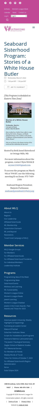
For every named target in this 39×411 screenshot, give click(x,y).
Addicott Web (23, 405)
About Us (7, 212)
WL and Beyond (10, 232)
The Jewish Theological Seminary (17, 342)
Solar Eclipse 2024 (11, 370)
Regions (7, 215)
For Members (9, 253)
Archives (7, 9)
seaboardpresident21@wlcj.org (19, 191)
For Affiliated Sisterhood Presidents (18, 259)
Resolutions (8, 235)
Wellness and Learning (13, 286)
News (14, 12)
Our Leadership (10, 219)
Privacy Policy (26, 401)
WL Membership (10, 225)
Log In (6, 16)
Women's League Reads (13, 296)
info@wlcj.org (19, 391)
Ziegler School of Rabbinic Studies (17, 345)
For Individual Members (13, 262)
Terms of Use (13, 401)
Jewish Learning (10, 299)
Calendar (7, 12)
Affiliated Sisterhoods (12, 222)
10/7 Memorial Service (12, 348)
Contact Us (22, 12)
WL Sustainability (11, 290)
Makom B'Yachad (11, 329)
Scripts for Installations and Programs (19, 335)
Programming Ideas (12, 280)
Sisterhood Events (11, 283)
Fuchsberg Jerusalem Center (15, 326)
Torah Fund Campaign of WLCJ (16, 238)
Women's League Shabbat (14, 303)
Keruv (6, 367)
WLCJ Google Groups (12, 249)
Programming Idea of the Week (16, 277)
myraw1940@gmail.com (19, 165)
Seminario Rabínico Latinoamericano (18, 339)
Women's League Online (13, 293)
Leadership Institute (12, 265)
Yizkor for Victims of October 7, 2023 (18, 358)
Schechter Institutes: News (14, 332)
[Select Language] (19, 16)
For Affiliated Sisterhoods (14, 256)
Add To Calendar (15, 87)
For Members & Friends (13, 352)
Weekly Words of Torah (13, 355)
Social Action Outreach (13, 228)
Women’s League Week (20, 9)
